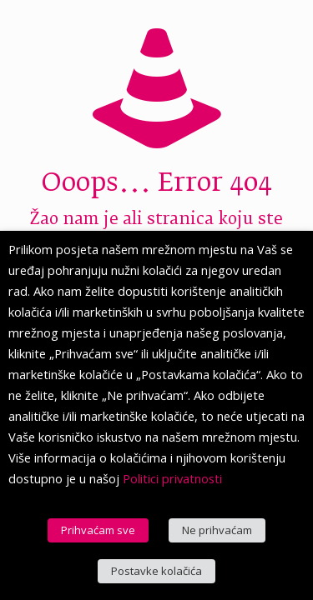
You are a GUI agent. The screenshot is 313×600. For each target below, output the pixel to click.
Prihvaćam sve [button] (98, 530)
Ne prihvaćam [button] (217, 530)
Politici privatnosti (172, 478)
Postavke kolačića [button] (156, 570)
